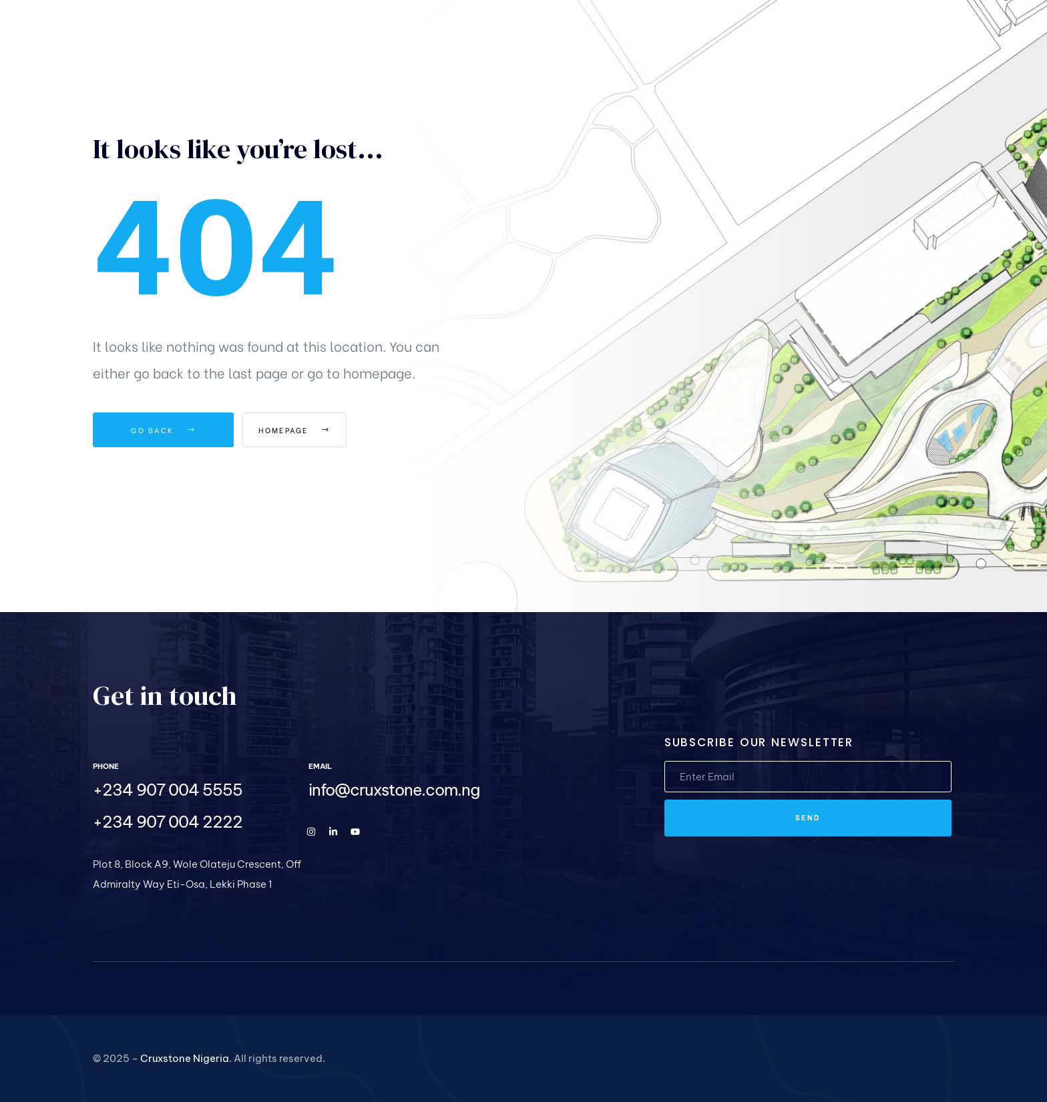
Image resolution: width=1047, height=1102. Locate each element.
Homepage (316, 430)
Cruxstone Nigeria (184, 1058)
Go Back (163, 430)
